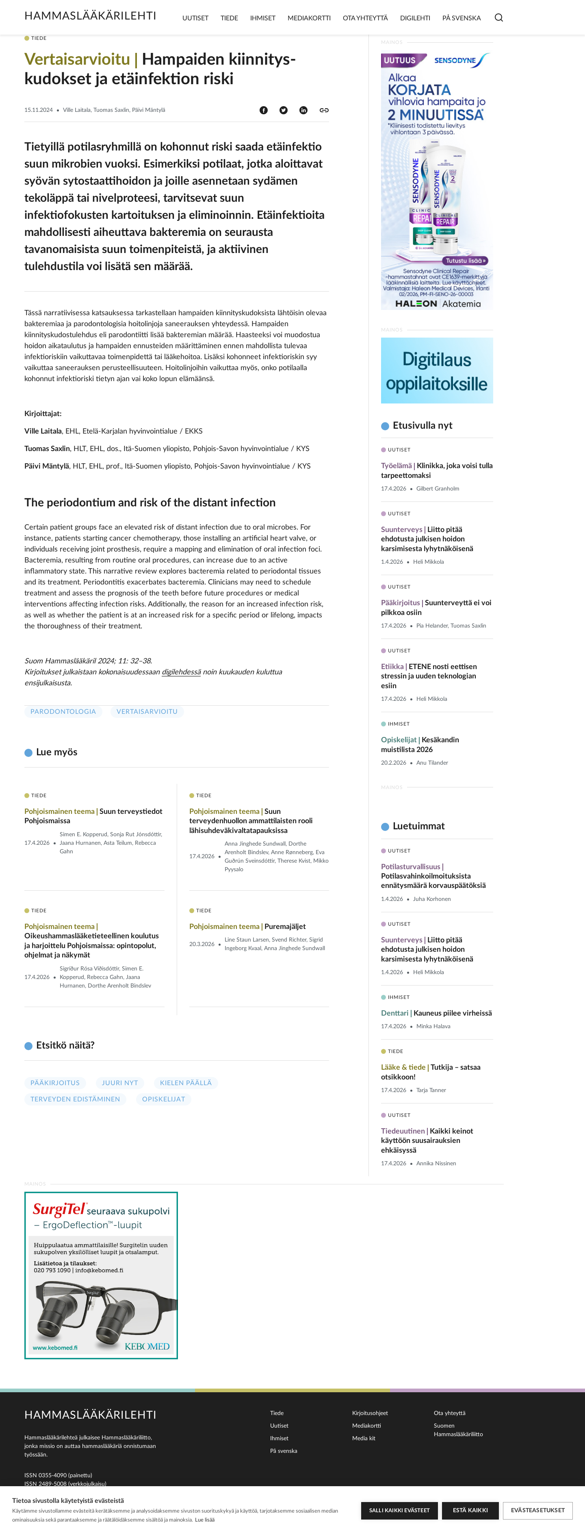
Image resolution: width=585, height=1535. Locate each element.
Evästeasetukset (538, 1510)
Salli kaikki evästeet (399, 1510)
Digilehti (415, 18)
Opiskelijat (163, 1099)
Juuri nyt (120, 1083)
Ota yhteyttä (365, 18)
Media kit (363, 1438)
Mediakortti (309, 18)
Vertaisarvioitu (147, 712)
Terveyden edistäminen (75, 1099)
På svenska (461, 18)
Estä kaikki (470, 1510)
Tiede (229, 18)
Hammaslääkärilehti (90, 16)
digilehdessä (181, 672)
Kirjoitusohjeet (370, 1413)
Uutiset (195, 18)
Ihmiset (262, 18)
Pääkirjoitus (55, 1083)
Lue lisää (204, 1520)
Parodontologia (63, 712)
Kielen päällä (186, 1083)
